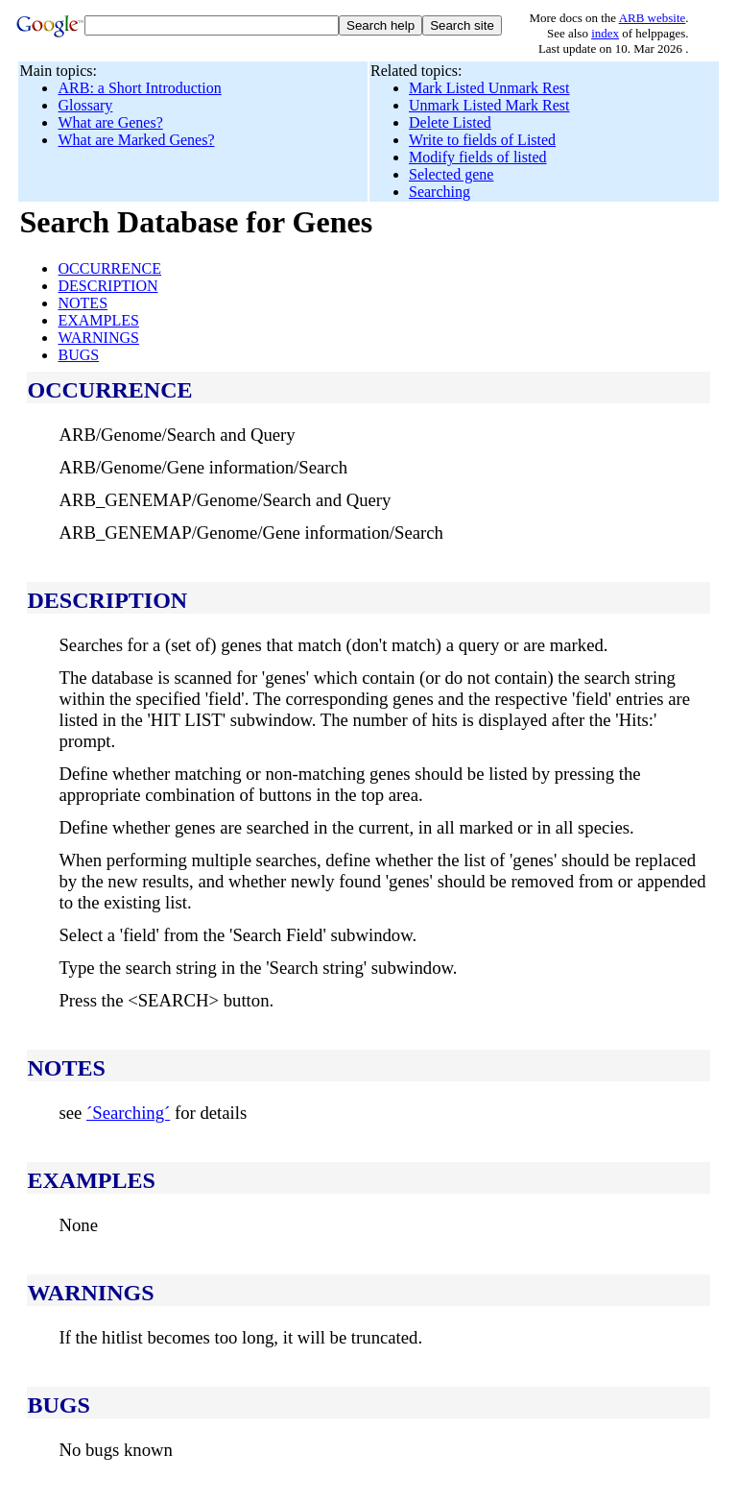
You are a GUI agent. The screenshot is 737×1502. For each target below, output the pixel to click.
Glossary (85, 105)
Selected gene (451, 174)
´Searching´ (128, 1112)
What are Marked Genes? (136, 140)
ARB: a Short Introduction (139, 88)
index (605, 33)
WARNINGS (98, 337)
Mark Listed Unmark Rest (489, 88)
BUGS (78, 355)
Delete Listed (450, 122)
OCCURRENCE (109, 268)
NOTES (82, 303)
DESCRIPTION (107, 286)
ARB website (652, 18)
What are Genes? (110, 122)
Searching (439, 191)
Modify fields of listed (478, 157)
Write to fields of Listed (482, 140)
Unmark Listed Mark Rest (489, 105)
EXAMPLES (98, 320)
